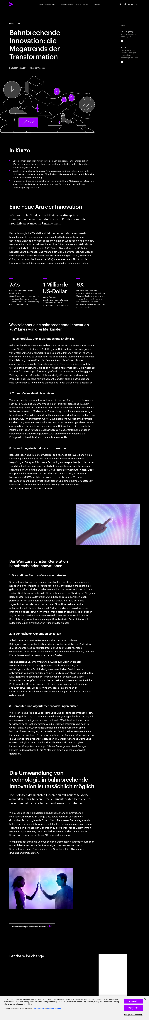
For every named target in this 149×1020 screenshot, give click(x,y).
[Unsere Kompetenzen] (48, 4)
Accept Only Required (133, 1008)
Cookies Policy (38, 1008)
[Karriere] (98, 4)
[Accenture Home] (16, 4)
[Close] (145, 999)
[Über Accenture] (83, 4)
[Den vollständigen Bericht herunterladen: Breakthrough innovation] (32, 926)
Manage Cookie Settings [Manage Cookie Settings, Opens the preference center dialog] (133, 1014)
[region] (74, 1008)
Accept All (133, 1001)
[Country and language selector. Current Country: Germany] (131, 4)
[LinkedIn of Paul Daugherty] (122, 41)
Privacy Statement (54, 1008)
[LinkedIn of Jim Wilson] (122, 62)
